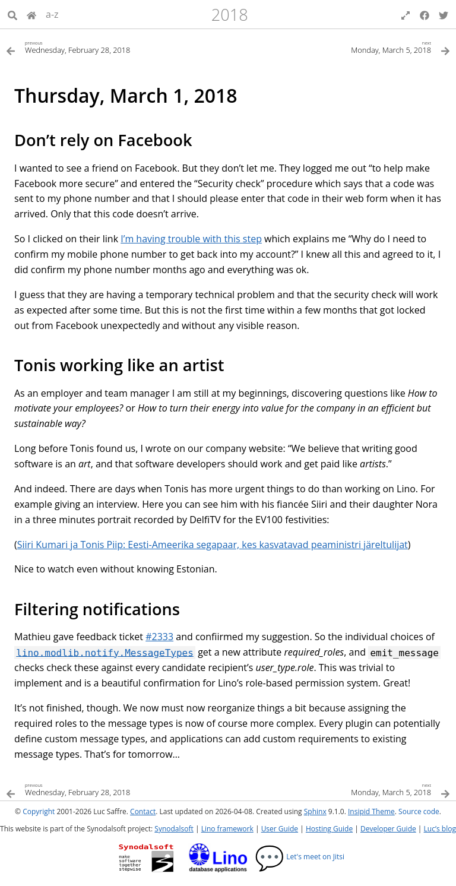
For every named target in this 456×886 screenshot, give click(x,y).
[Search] (12, 14)
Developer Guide (388, 829)
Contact (143, 811)
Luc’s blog (440, 829)
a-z (52, 14)
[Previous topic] (117, 46)
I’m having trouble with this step (191, 238)
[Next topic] (339, 46)
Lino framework (227, 829)
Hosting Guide (329, 829)
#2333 (159, 636)
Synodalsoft (173, 829)
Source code (418, 811)
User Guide (279, 829)
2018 (229, 15)
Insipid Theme (371, 811)
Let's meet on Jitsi (299, 857)
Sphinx (315, 811)
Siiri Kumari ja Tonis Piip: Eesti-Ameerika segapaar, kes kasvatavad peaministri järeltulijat (212, 544)
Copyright (39, 811)
